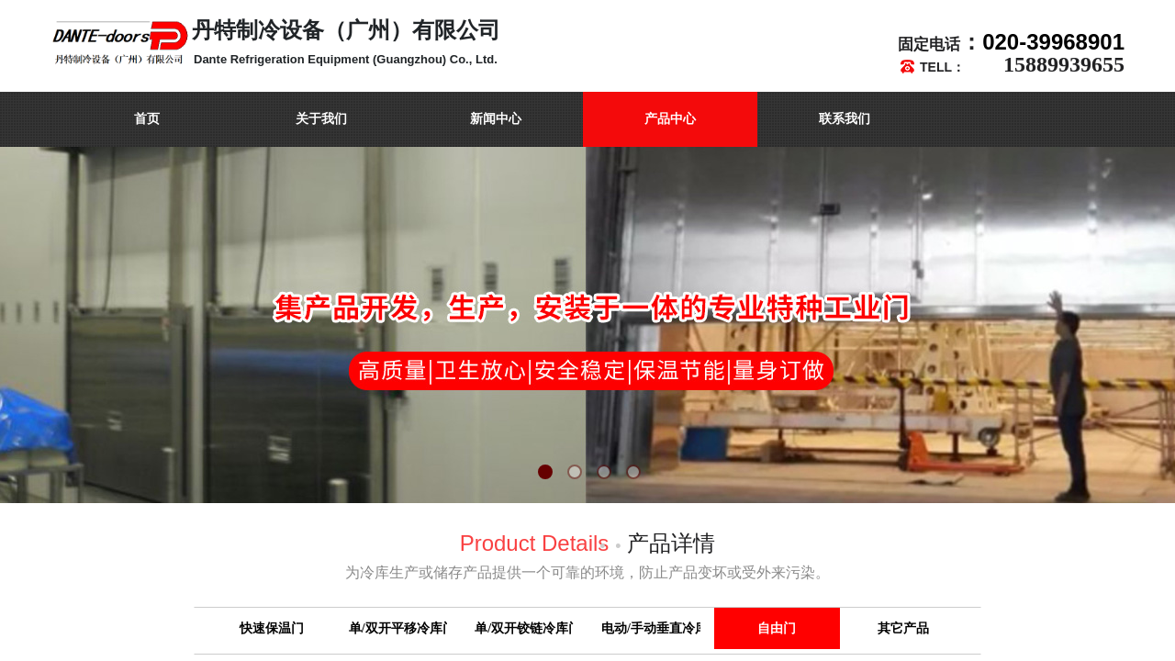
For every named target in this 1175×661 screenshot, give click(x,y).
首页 (147, 119)
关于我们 (321, 119)
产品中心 (670, 119)
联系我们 (844, 119)
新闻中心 (495, 119)
